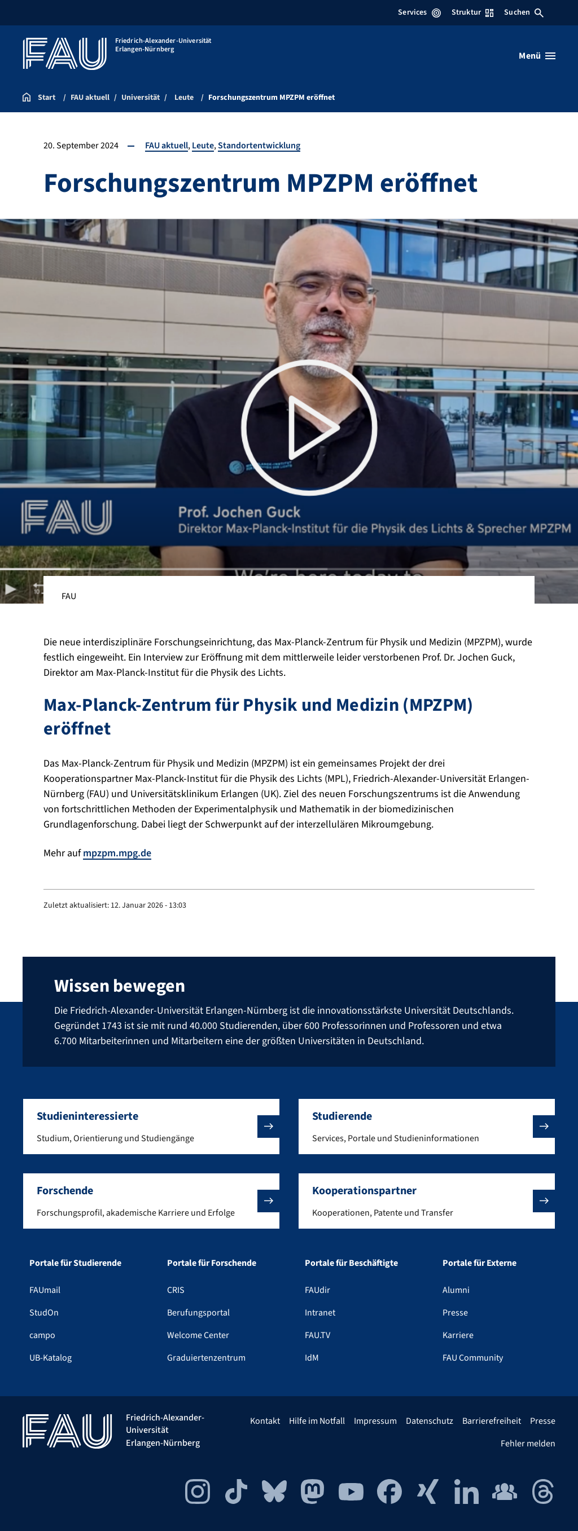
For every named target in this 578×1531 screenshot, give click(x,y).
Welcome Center (198, 1335)
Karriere (458, 1335)
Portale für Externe (479, 1263)
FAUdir (317, 1290)
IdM (312, 1358)
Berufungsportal (198, 1312)
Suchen (524, 12)
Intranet (320, 1312)
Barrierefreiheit (491, 1421)
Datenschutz (429, 1421)
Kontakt (265, 1421)
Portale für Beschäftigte (351, 1263)
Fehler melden (528, 1443)
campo (42, 1335)
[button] (151, 1126)
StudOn (44, 1312)
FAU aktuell (166, 145)
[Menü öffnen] (537, 55)
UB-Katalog (50, 1358)
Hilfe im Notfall (317, 1421)
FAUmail (44, 1290)
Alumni (456, 1290)
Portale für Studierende (75, 1263)
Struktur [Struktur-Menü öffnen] (472, 12)
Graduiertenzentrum (206, 1358)
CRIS (176, 1290)
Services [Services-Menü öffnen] (419, 12)
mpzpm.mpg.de (117, 853)
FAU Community (473, 1358)
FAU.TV (317, 1335)
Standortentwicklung (259, 145)
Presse (455, 1312)
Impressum (375, 1421)
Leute (203, 145)
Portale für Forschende (211, 1263)
